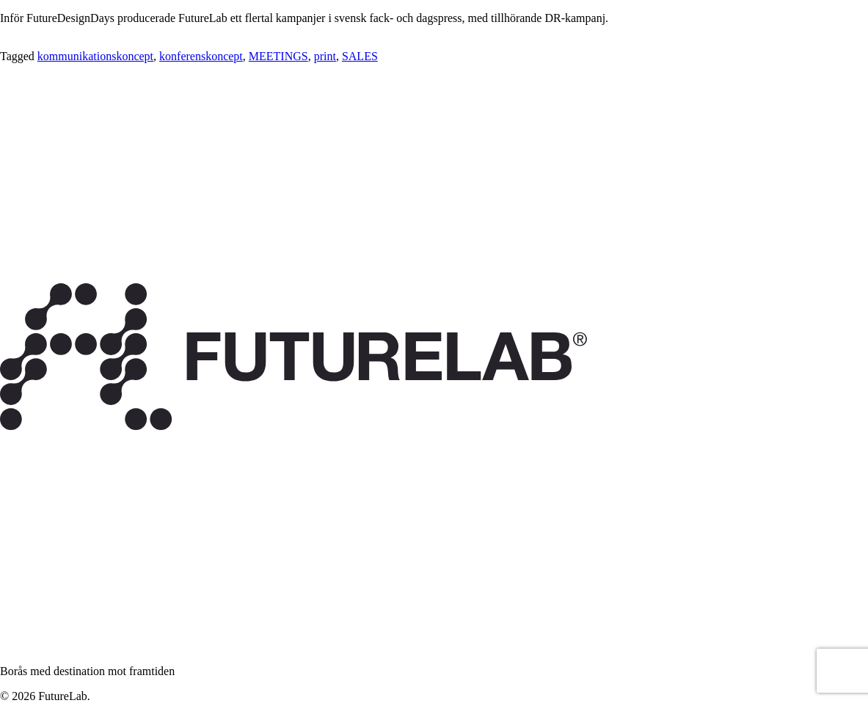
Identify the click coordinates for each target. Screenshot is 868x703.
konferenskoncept (201, 56)
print (325, 56)
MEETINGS (278, 56)
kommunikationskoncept (95, 56)
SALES (360, 56)
